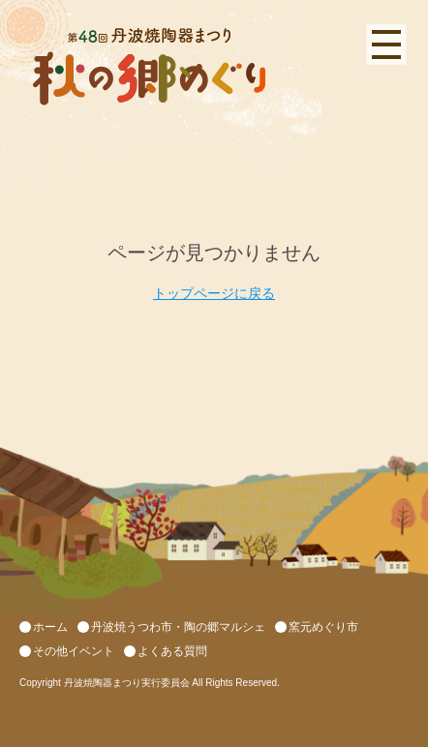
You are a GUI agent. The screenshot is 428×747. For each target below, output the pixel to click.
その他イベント (73, 651)
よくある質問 (172, 651)
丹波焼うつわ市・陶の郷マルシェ (178, 627)
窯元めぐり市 (323, 627)
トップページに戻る (214, 293)
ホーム (50, 627)
